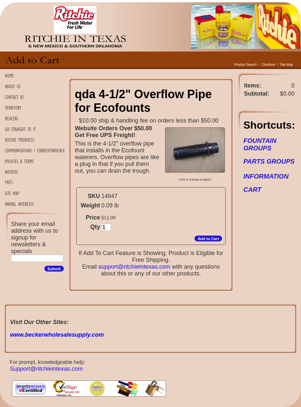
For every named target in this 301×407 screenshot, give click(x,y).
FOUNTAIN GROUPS (259, 144)
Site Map (286, 64)
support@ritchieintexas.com (134, 266)
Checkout (268, 64)
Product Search (245, 64)
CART (252, 189)
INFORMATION (266, 176)
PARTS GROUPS (269, 161)
